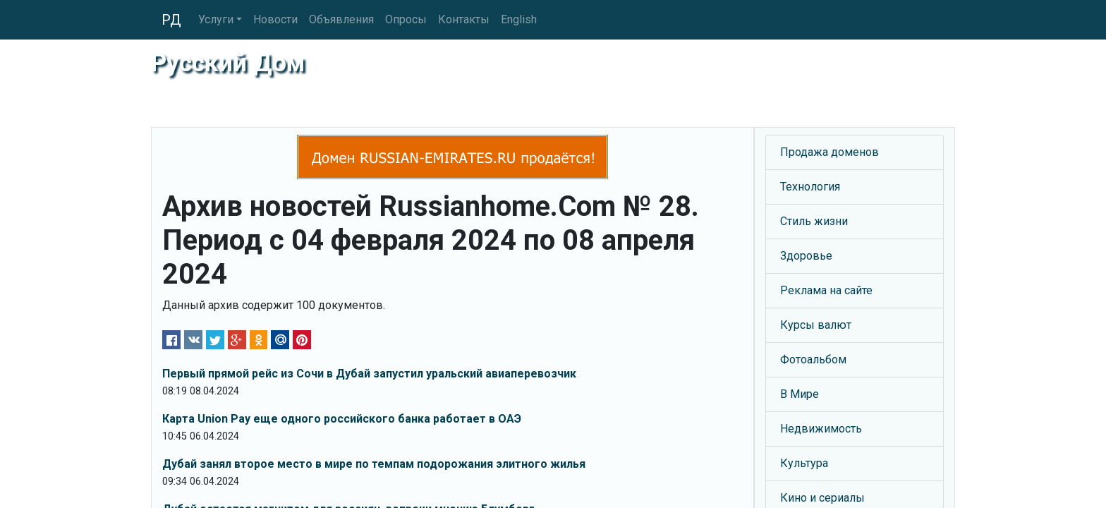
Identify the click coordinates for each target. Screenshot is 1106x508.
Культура (804, 463)
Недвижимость (821, 428)
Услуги (215, 19)
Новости (275, 19)
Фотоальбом (813, 359)
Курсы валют (815, 325)
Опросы (406, 19)
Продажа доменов (829, 152)
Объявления (341, 19)
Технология (810, 186)
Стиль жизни (814, 221)
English (519, 19)
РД (171, 19)
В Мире (799, 394)
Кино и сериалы (822, 497)
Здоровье (806, 255)
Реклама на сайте (826, 290)
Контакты (464, 19)
